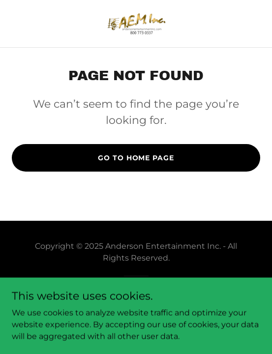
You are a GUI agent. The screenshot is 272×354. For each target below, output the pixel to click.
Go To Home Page (136, 157)
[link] (136, 23)
